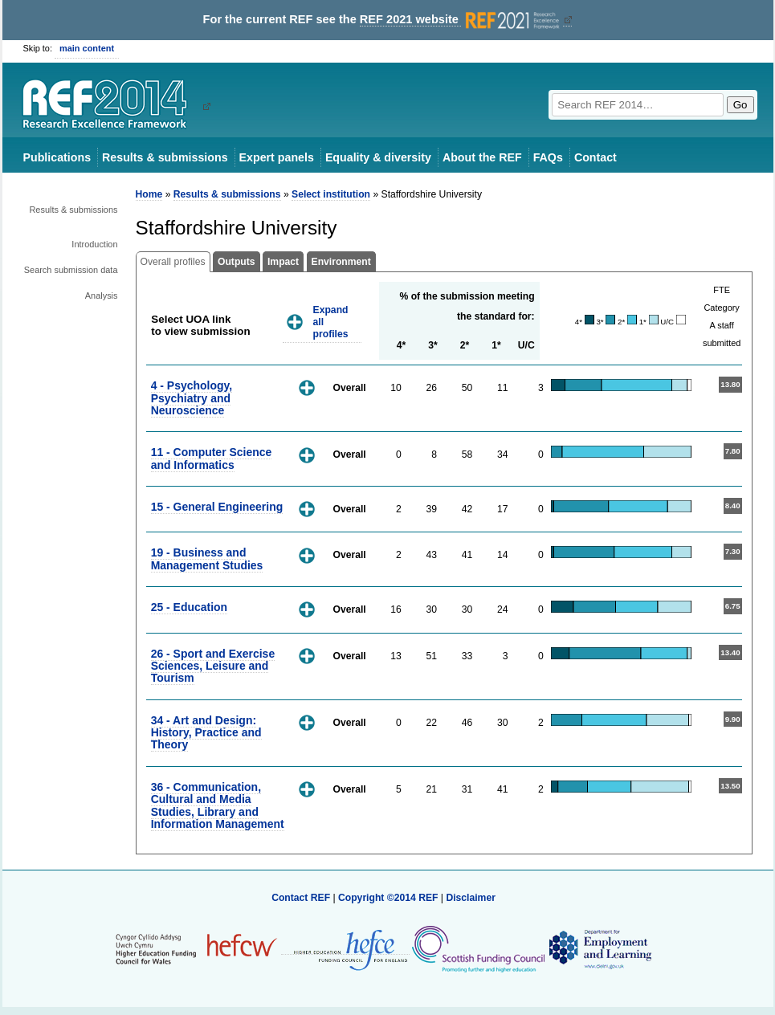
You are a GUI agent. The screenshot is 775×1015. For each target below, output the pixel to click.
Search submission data (71, 270)
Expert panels (276, 157)
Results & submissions (164, 157)
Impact (283, 261)
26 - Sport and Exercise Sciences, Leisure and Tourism (213, 666)
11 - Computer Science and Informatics (211, 458)
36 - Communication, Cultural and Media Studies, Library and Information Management (217, 805)
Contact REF (300, 897)
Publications (57, 157)
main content (86, 48)
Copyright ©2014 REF (389, 897)
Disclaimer (471, 897)
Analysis (101, 295)
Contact (595, 157)
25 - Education (189, 607)
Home (149, 194)
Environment (341, 261)
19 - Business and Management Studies (207, 558)
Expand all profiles (331, 321)
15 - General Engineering (217, 506)
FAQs (548, 157)
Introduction (94, 244)
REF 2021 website (461, 19)
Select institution (331, 194)
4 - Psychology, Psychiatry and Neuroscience (191, 398)
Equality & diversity (378, 157)
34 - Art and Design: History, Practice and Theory (206, 733)
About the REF (482, 157)
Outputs (236, 261)
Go (740, 105)
